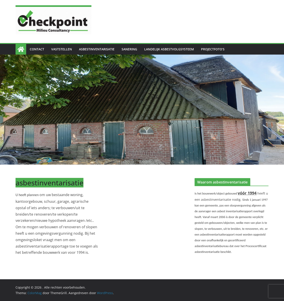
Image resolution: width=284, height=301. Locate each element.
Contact (37, 49)
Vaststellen (61, 49)
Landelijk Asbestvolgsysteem (169, 49)
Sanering (129, 49)
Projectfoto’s (213, 49)
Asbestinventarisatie (96, 49)
